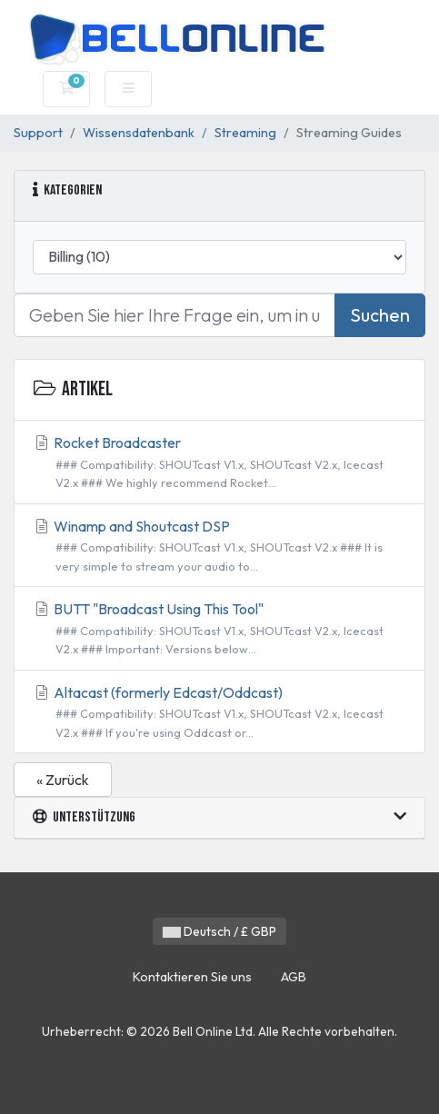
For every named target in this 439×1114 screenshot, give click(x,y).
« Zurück (62, 780)
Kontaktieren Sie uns (192, 977)
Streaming (245, 132)
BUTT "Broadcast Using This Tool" (219, 629)
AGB (293, 977)
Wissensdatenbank (139, 132)
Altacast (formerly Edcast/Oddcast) (219, 712)
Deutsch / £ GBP (219, 931)
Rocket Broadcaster (219, 462)
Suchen (380, 314)
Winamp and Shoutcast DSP (219, 546)
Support (38, 132)
